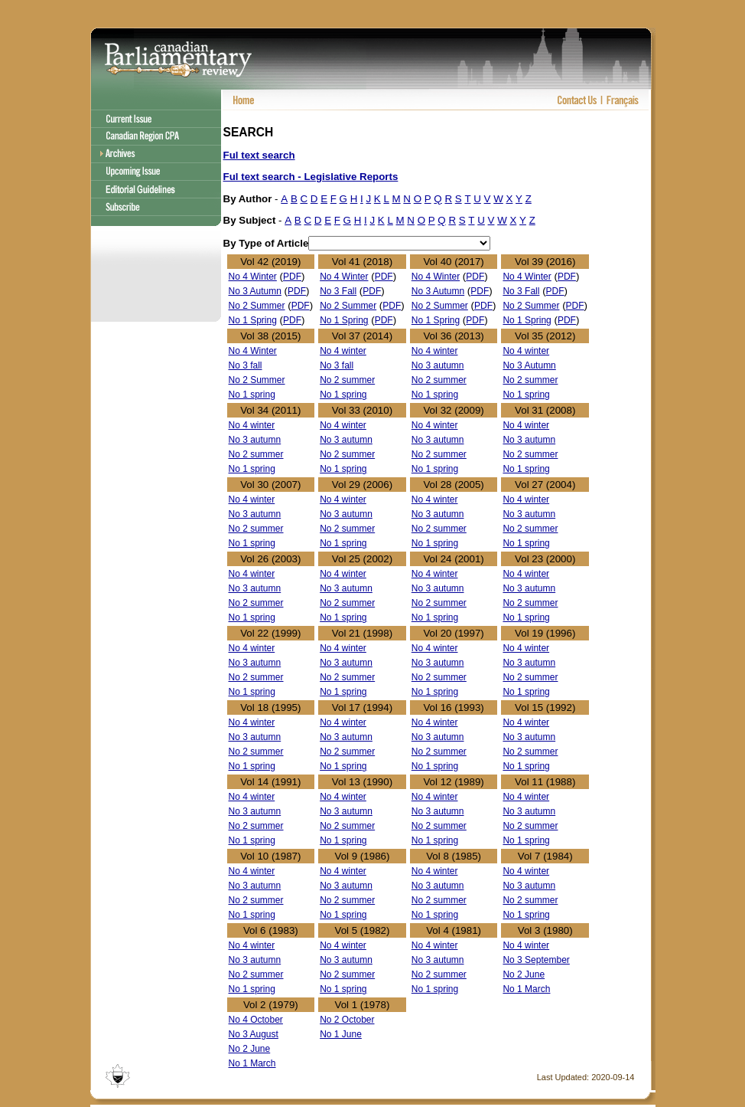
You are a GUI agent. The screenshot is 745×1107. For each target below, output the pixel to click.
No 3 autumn (438, 365)
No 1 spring (252, 394)
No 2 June (524, 974)
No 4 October (256, 1019)
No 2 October (347, 1019)
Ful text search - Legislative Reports (311, 176)
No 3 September (536, 960)
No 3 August (253, 1034)
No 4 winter (343, 351)
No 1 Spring (253, 320)
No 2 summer (347, 380)
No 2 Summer (257, 305)
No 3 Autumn (255, 291)
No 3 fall (245, 365)
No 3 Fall (338, 291)
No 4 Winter (253, 276)
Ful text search (259, 155)
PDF (292, 276)
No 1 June (341, 1034)
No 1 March (526, 989)
